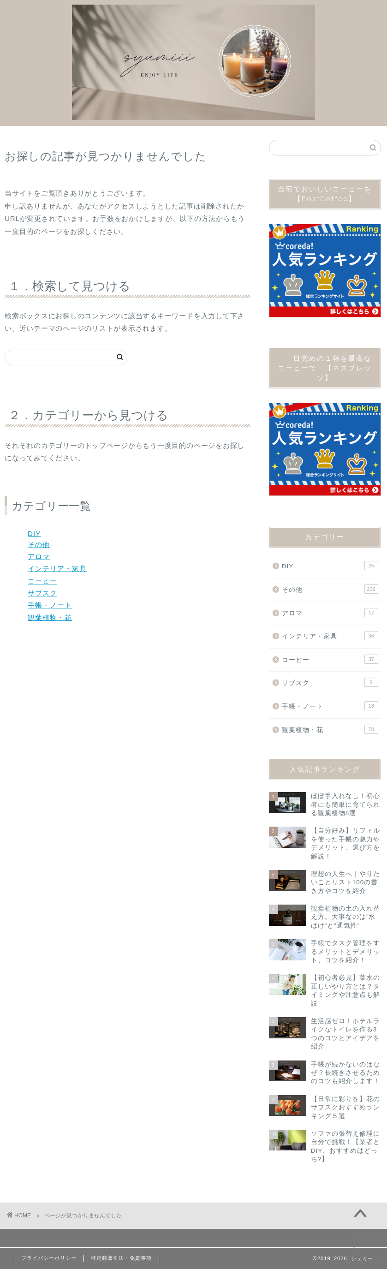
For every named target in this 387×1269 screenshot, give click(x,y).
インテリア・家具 (57, 568)
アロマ (39, 556)
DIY (34, 533)
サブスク (42, 593)
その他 (39, 544)
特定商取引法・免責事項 (121, 1258)
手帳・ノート (50, 605)
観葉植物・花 (50, 617)
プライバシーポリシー (49, 1258)
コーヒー (42, 581)
